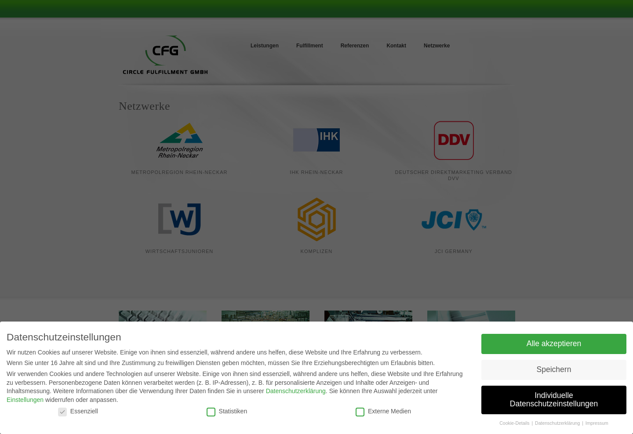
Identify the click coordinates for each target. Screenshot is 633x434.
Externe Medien (383, 412)
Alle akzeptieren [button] (554, 344)
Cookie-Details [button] (515, 424)
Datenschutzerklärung (296, 392)
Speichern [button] (554, 370)
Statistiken (227, 412)
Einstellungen (25, 401)
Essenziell (78, 412)
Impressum (597, 424)
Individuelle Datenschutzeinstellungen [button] (554, 401)
